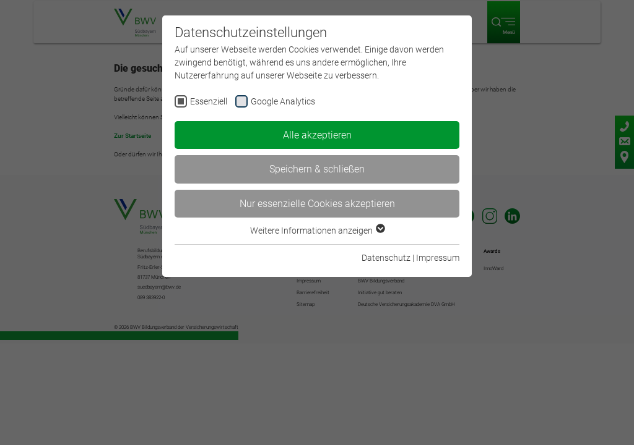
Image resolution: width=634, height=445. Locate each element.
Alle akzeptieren (317, 135)
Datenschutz (386, 258)
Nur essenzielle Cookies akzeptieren (317, 204)
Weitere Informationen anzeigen (317, 230)
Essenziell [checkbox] (208, 101)
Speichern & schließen (317, 169)
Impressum (437, 258)
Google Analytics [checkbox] (283, 101)
